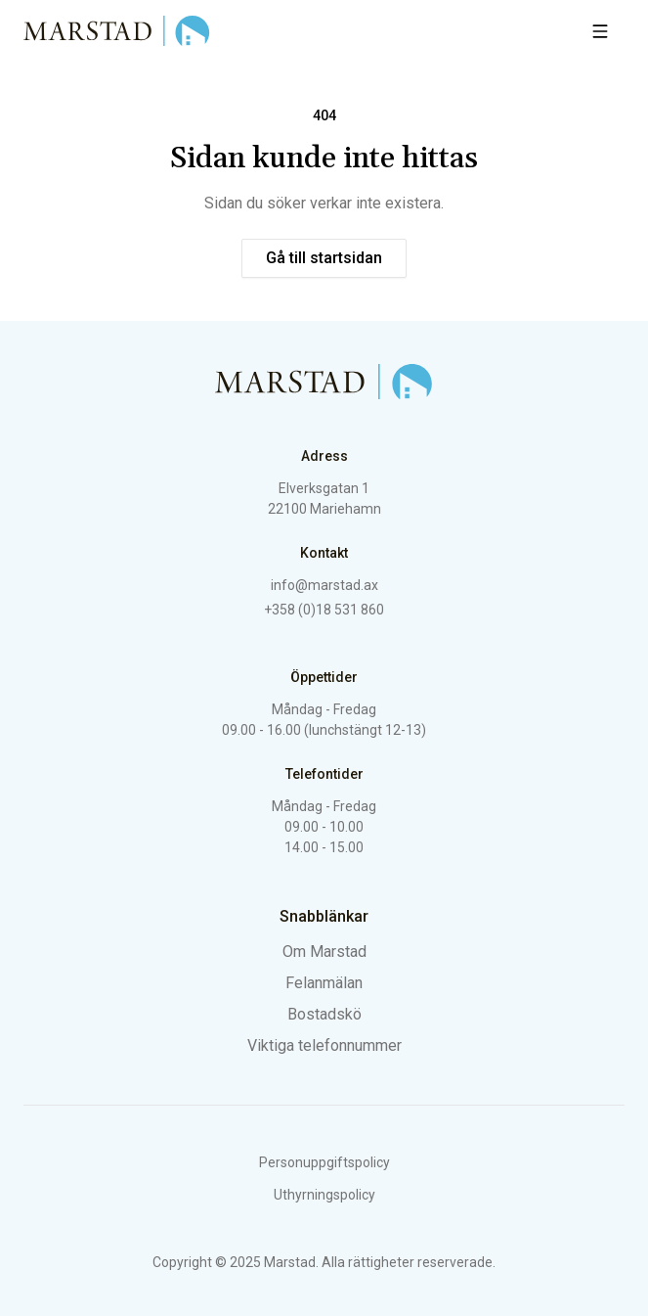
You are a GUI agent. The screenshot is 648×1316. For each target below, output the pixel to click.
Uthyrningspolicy (324, 1195)
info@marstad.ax (324, 585)
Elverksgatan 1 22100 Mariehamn (324, 498)
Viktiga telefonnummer (324, 1045)
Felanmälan (324, 983)
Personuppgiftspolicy (324, 1162)
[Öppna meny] (600, 31)
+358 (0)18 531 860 (324, 609)
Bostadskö (324, 1014)
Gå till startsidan (324, 258)
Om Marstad (324, 951)
